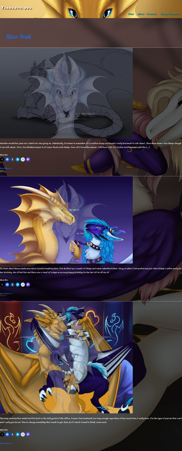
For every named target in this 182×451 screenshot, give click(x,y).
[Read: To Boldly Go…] (66, 357)
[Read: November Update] (66, 93)
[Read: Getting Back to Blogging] (66, 219)
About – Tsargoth (147, 14)
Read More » (6, 168)
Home (131, 14)
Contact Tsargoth (170, 14)
